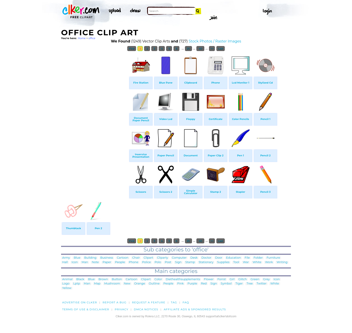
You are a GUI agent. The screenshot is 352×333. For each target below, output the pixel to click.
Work (269, 262)
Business (106, 257)
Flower (208, 279)
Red (204, 283)
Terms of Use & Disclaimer (85, 309)
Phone (133, 262)
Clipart (148, 257)
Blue (77, 257)
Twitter (261, 283)
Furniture (273, 257)
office (91, 38)
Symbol (226, 283)
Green (255, 279)
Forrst (221, 279)
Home (82, 38)
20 (188, 48)
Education (233, 257)
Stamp (190, 262)
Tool (236, 262)
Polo (158, 262)
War (246, 262)
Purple (192, 283)
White (257, 262)
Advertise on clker (79, 302)
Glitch (242, 279)
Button (117, 279)
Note (95, 262)
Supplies (223, 262)
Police (146, 262)
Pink (180, 283)
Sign (178, 262)
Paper (107, 262)
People (120, 262)
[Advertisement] (94, 120)
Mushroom (112, 283)
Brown (103, 279)
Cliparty (162, 257)
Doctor (206, 257)
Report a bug (115, 302)
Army (66, 257)
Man (84, 262)
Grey (266, 279)
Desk (194, 257)
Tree (249, 283)
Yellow (66, 288)
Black (80, 279)
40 (200, 48)
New (127, 283)
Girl (232, 279)
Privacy (121, 309)
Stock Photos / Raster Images (215, 41)
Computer (179, 257)
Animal (67, 279)
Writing (282, 262)
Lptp (76, 283)
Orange (139, 283)
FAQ (186, 302)
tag (174, 302)
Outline (154, 283)
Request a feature (148, 302)
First (131, 48)
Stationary (206, 262)
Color (158, 279)
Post (168, 262)
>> (212, 48)
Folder (258, 257)
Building (90, 257)
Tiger (239, 283)
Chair (136, 257)
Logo (65, 283)
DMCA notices (146, 309)
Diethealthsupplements (183, 279)
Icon (75, 262)
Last (220, 48)
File (247, 257)
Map (97, 283)
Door (218, 257)
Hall (65, 262)
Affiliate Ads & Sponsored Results (195, 309)
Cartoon (122, 257)
